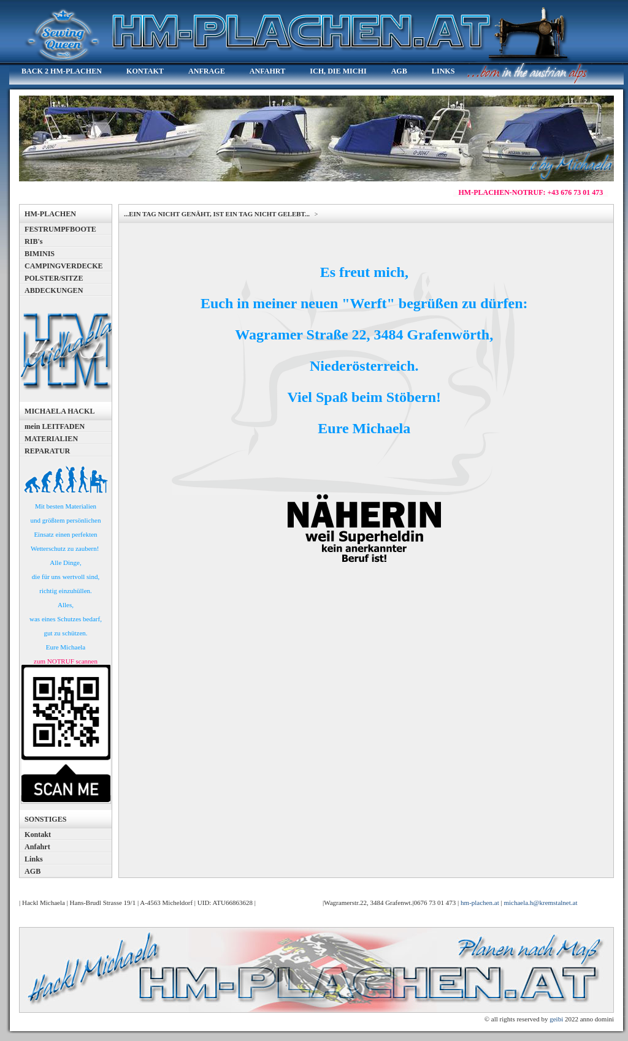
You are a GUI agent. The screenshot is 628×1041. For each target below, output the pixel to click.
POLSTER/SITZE (54, 278)
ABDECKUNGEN (54, 290)
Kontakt (38, 834)
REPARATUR (47, 451)
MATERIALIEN (51, 438)
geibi (556, 1019)
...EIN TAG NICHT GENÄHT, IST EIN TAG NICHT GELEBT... (218, 214)
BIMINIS (40, 253)
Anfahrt (37, 846)
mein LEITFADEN (55, 426)
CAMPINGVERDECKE (64, 266)
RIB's (34, 241)
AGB (32, 871)
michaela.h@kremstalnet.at (540, 902)
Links (34, 859)
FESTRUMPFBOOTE (60, 229)
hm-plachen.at (480, 902)
